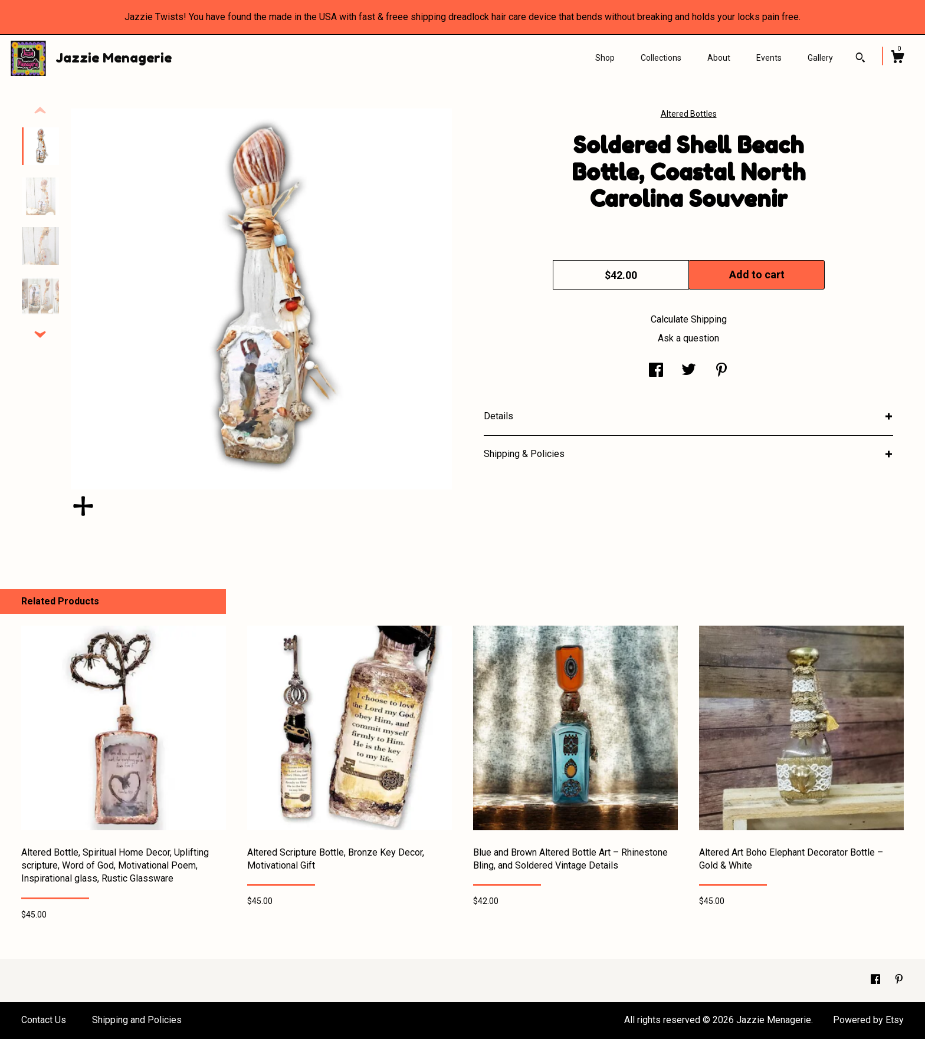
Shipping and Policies (137, 1019)
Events (769, 58)
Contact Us (43, 1019)
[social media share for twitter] (689, 371)
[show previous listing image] (40, 110)
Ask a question (688, 338)
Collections (661, 58)
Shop (605, 58)
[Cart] (897, 58)
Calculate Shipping (689, 319)
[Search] (860, 58)
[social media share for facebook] (656, 371)
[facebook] (877, 979)
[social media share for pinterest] (721, 371)
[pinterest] (899, 979)
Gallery (820, 58)
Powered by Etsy (868, 1019)
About (718, 58)
